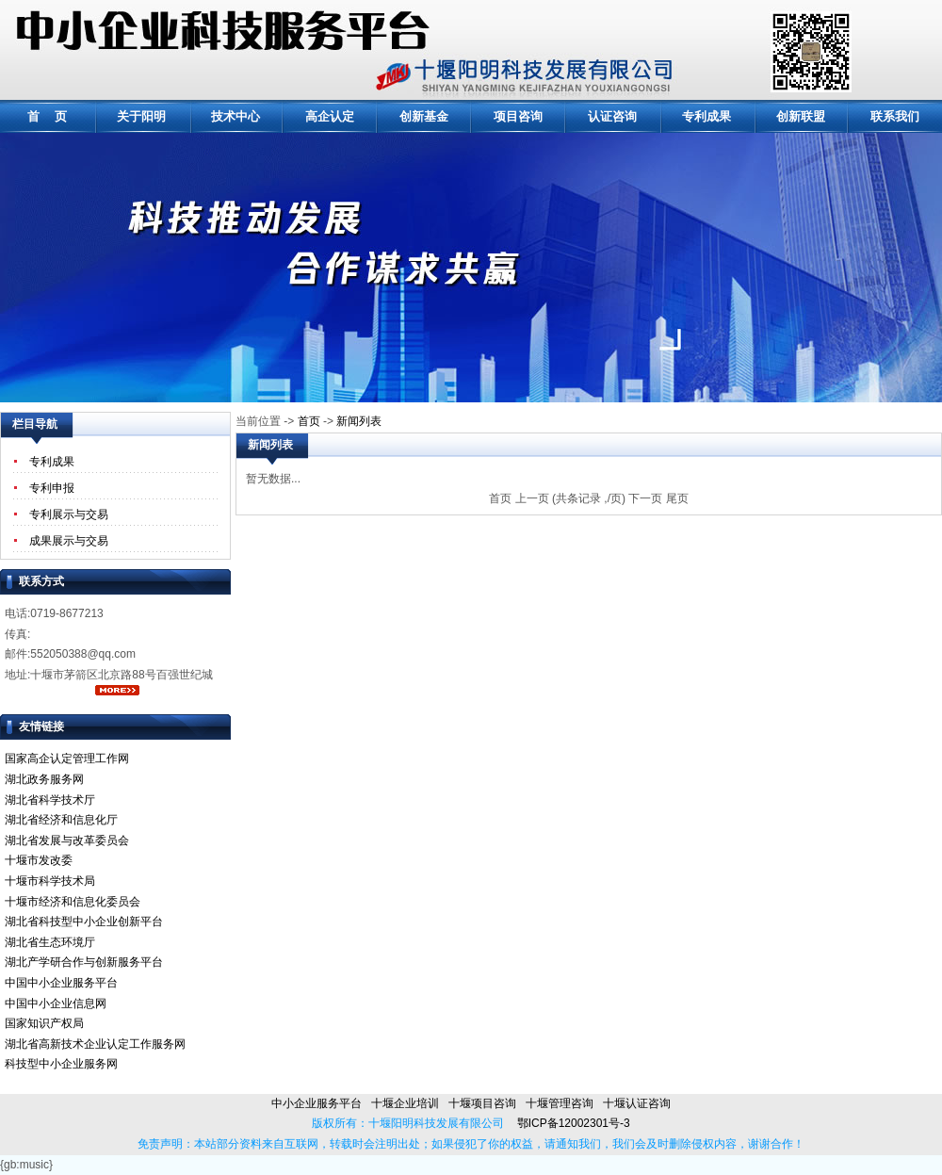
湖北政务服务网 (44, 779)
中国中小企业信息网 (55, 1003)
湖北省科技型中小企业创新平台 (84, 921)
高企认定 (329, 116)
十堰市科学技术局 (50, 881)
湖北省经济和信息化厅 (61, 819)
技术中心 (235, 116)
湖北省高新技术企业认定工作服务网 (95, 1044)
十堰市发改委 (39, 860)
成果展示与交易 (68, 540)
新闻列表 (359, 421)
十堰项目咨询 (482, 1103)
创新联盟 (800, 116)
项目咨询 (518, 116)
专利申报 (51, 488)
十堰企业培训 (405, 1103)
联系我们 (894, 116)
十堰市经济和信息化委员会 (72, 901)
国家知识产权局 (44, 1023)
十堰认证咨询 (637, 1103)
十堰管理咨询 (559, 1103)
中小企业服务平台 (316, 1103)
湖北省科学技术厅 (50, 800)
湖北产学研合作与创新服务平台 (84, 962)
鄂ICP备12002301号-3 (566, 1123)
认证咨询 (612, 116)
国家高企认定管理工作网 (67, 758)
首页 (309, 421)
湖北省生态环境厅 (50, 942)
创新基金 (423, 116)
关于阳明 (141, 116)
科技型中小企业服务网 (61, 1063)
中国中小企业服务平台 (61, 982)
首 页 (47, 116)
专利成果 (706, 116)
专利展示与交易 (68, 514)
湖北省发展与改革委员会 (67, 840)
